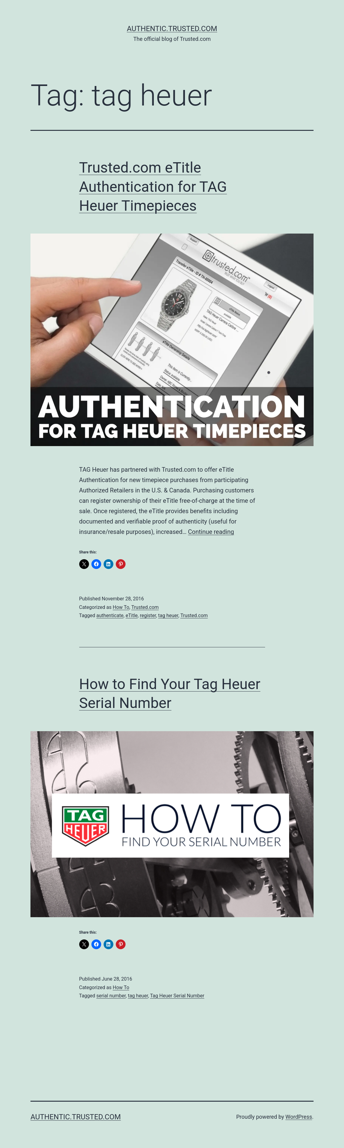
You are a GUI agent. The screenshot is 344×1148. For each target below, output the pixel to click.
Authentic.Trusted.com (172, 28)
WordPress (298, 1117)
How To (121, 607)
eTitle (132, 615)
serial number (111, 996)
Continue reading (211, 531)
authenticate (109, 615)
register (148, 615)
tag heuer (168, 615)
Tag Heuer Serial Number (177, 996)
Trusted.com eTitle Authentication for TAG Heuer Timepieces (153, 186)
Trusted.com (145, 607)
